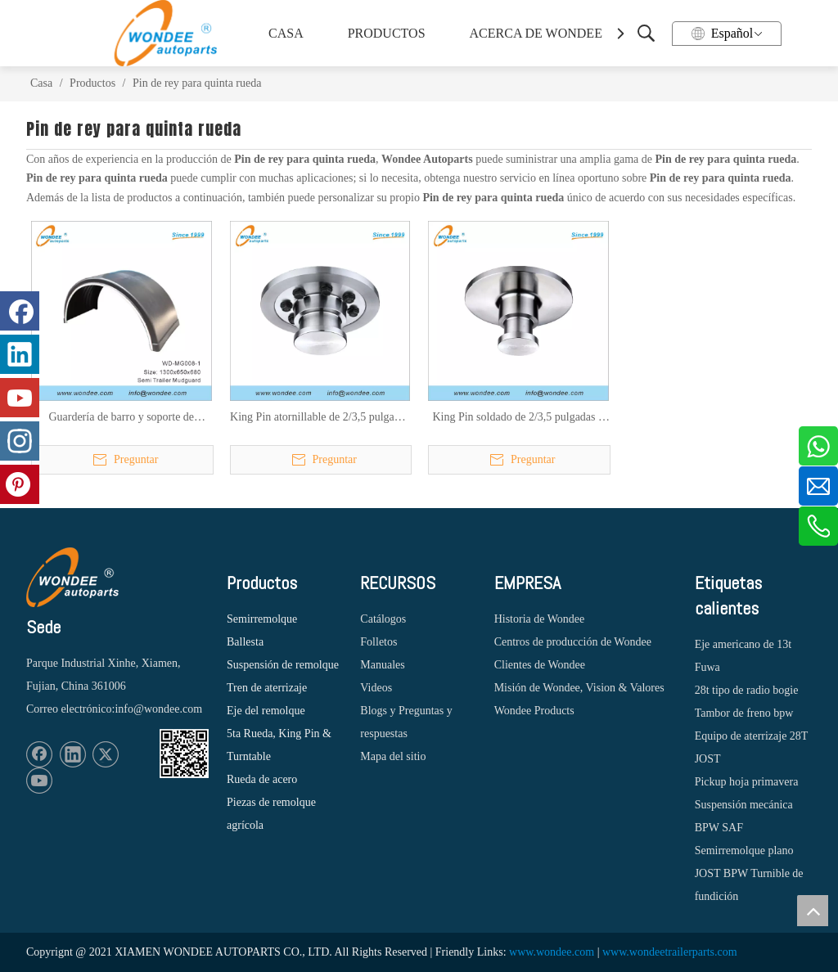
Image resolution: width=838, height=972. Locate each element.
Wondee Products (534, 710)
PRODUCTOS (387, 33)
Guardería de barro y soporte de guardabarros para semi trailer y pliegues (121, 418)
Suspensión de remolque (283, 665)
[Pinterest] (19, 484)
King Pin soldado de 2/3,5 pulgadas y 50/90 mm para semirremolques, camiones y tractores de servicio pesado (518, 418)
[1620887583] (184, 753)
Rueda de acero (262, 779)
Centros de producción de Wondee (572, 642)
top (812, 910)
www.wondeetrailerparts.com (669, 952)
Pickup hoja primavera (747, 782)
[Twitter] (105, 754)
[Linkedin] (73, 754)
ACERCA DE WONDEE (533, 33)
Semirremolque (262, 619)
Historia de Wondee (539, 619)
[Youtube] (39, 780)
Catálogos (383, 619)
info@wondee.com (158, 709)
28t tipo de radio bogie (747, 690)
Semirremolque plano (744, 850)
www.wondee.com (551, 952)
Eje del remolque (266, 710)
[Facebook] (39, 754)
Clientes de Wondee (539, 665)
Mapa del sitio (393, 756)
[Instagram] (19, 441)
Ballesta (245, 642)
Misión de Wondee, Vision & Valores (579, 688)
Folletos (378, 642)
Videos (376, 688)
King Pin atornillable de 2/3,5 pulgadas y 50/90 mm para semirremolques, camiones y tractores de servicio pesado (319, 418)
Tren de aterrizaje (267, 688)
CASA (286, 33)
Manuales (382, 665)
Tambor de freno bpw (744, 713)
